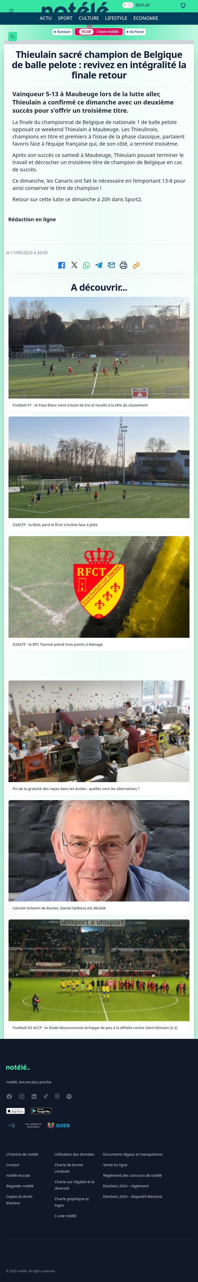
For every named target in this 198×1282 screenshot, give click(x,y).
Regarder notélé (20, 1185)
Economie (146, 18)
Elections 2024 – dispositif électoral (132, 1196)
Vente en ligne (115, 1164)
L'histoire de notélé (22, 1154)
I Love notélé (65, 1215)
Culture (89, 18)
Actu (46, 18)
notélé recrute (18, 1175)
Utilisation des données (74, 1154)
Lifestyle (116, 18)
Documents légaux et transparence (132, 1154)
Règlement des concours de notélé (132, 1175)
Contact (12, 1164)
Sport (65, 18)
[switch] (128, 5)
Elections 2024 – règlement (126, 1185)
